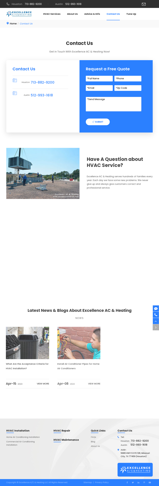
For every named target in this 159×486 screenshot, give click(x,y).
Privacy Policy (102, 482)
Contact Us (113, 13)
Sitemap (88, 482)
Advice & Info (92, 13)
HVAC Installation (17, 430)
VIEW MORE (41, 383)
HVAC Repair (62, 430)
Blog (93, 441)
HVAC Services (51, 13)
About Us (72, 13)
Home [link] (13, 24)
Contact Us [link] (26, 24)
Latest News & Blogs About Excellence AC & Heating (79, 312)
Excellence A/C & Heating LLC (34, 482)
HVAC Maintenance (66, 440)
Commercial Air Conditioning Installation (20, 443)
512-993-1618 (41, 95)
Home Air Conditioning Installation (23, 437)
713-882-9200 (42, 82)
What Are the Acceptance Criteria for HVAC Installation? (25, 366)
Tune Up (131, 13)
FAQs (93, 437)
